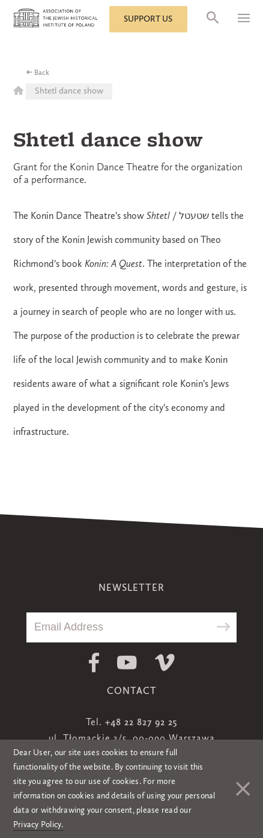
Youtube (127, 662)
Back (41, 73)
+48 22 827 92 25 (141, 723)
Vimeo (165, 662)
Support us (148, 19)
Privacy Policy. (38, 825)
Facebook (94, 662)
